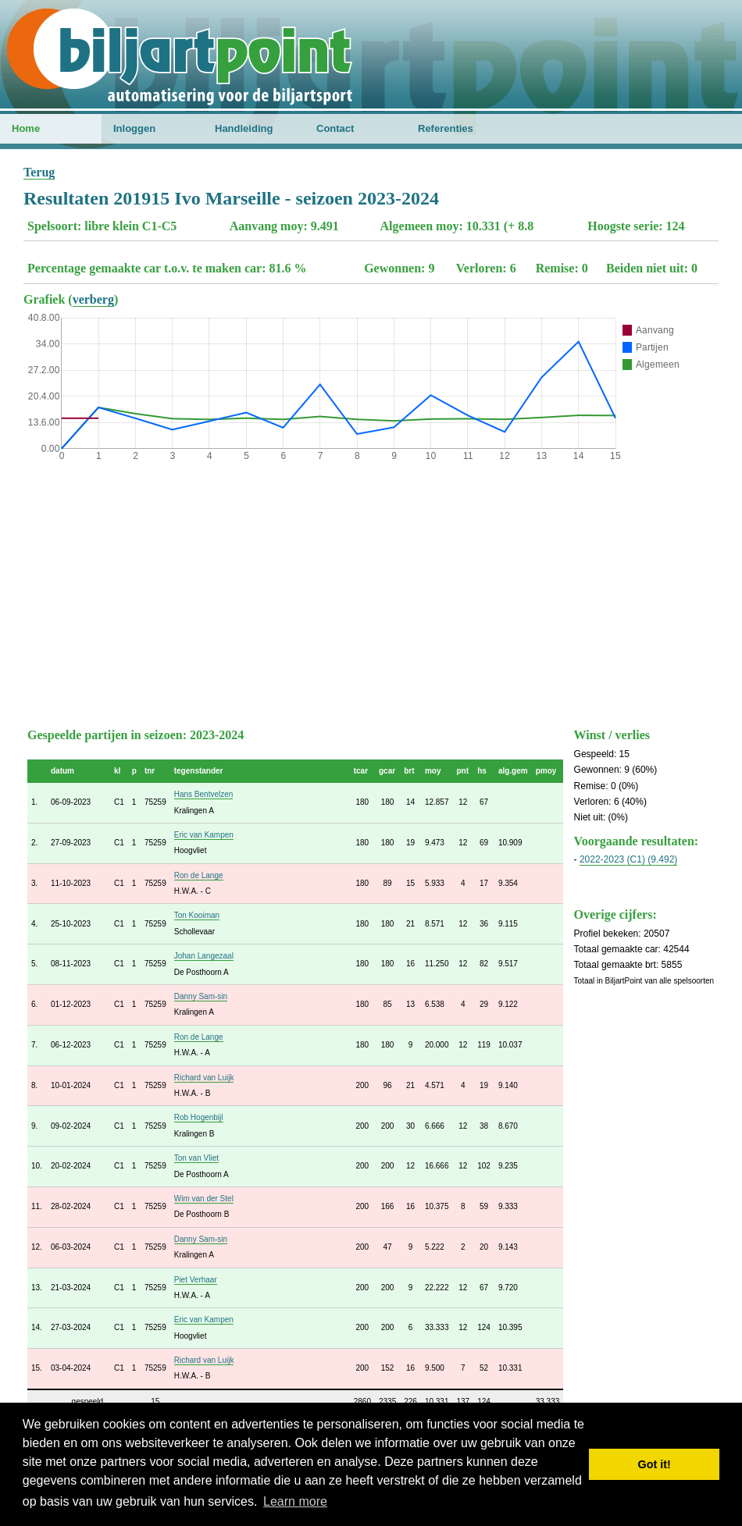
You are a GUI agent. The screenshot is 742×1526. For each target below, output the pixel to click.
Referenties (445, 128)
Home (26, 128)
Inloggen (134, 128)
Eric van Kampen (204, 835)
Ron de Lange (198, 875)
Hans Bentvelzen (204, 794)
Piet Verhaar (195, 1279)
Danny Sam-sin (200, 996)
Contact (335, 128)
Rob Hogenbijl (198, 1117)
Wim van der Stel (204, 1198)
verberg (93, 299)
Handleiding (244, 128)
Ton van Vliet (196, 1158)
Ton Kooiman (196, 915)
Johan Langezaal (204, 956)
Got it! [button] (654, 1464)
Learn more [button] (295, 1501)
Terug (39, 172)
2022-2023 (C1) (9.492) (628, 859)
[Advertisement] (371, 591)
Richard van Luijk (204, 1077)
